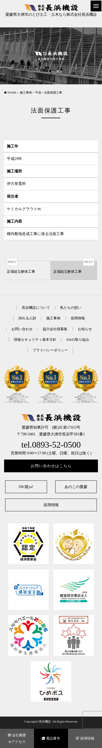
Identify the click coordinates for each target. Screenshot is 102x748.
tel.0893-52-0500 (51, 445)
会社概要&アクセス (17, 738)
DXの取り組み (77, 340)
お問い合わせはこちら (51, 466)
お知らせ (85, 329)
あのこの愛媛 (75, 487)
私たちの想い (70, 308)
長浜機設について (36, 308)
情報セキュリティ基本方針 (35, 340)
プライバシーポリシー (50, 350)
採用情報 (78, 318)
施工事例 (53, 318)
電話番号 (51, 738)
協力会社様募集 (55, 329)
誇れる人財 (27, 318)
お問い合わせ (22, 329)
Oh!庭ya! (26, 487)
